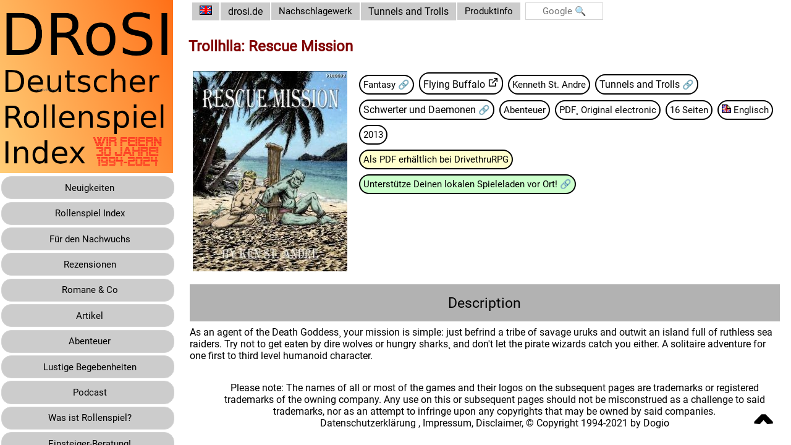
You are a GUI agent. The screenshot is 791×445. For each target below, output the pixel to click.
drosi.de (254, 11)
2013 (446, 135)
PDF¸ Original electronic (622, 110)
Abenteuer (535, 110)
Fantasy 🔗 (398, 84)
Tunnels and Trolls (421, 11)
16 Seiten (707, 110)
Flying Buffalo (467, 84)
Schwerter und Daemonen (430, 110)
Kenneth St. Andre (564, 84)
